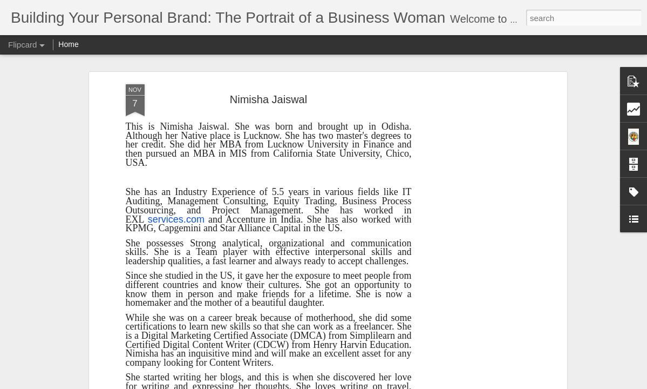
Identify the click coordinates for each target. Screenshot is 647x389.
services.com (176, 219)
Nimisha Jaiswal (268, 99)
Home (68, 44)
